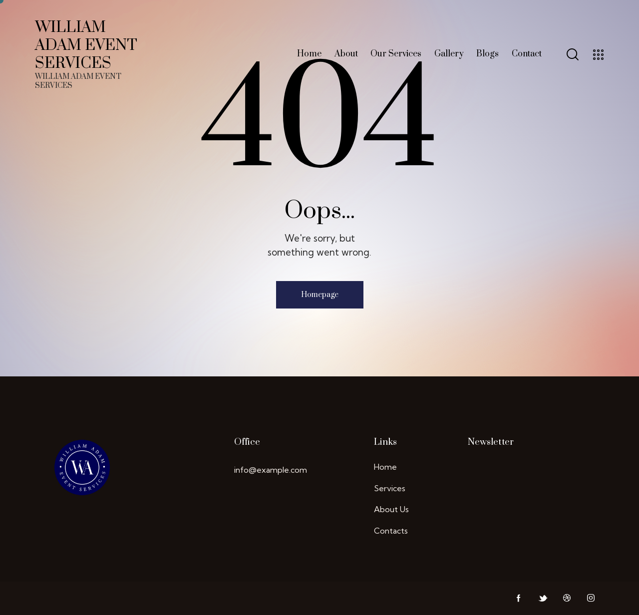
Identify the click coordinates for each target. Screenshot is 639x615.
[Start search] (572, 55)
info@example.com (270, 470)
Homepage (319, 295)
